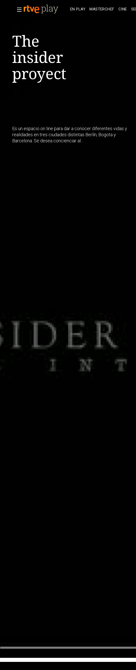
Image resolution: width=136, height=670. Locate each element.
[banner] (45, 9)
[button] (17, 9)
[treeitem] (77, 9)
